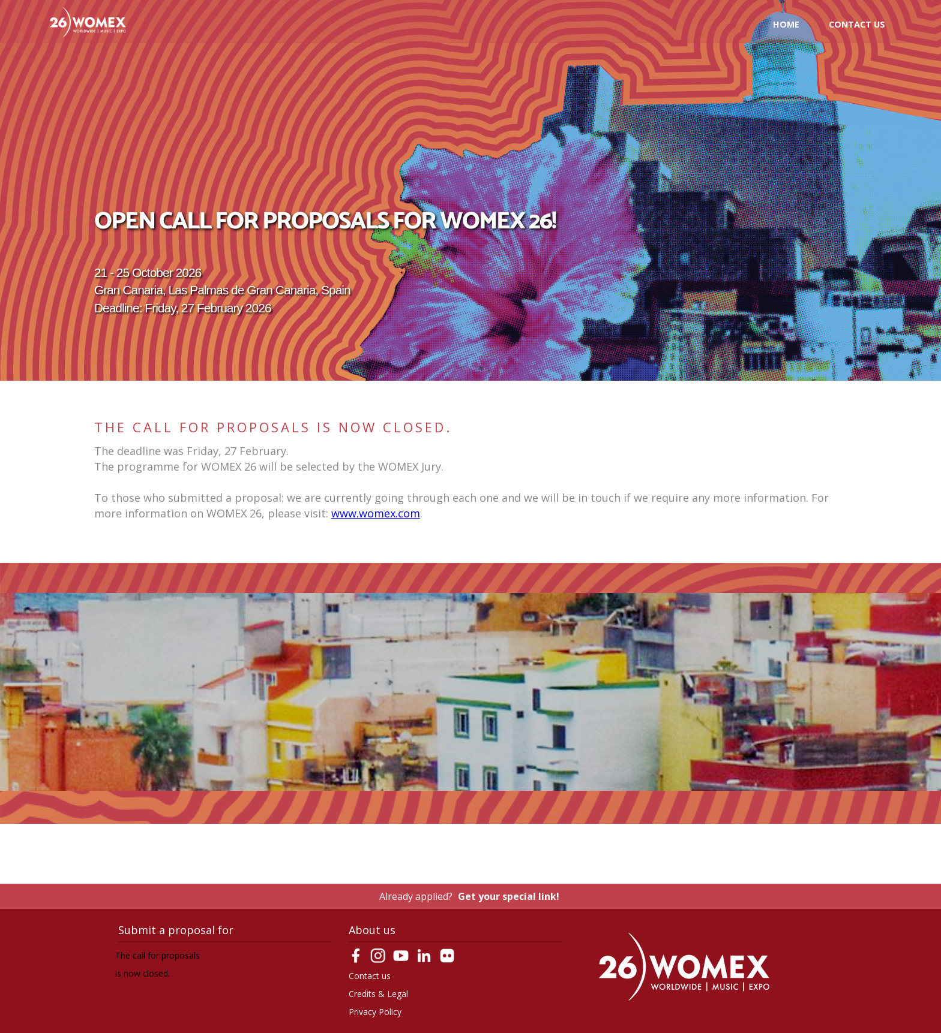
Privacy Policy (375, 1011)
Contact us (857, 24)
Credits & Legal (378, 993)
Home (786, 24)
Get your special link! (508, 896)
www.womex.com (375, 513)
